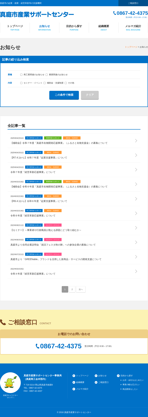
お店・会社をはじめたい (133, 380)
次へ (81, 289)
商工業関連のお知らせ (32, 74)
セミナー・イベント (31, 83)
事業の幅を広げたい (131, 384)
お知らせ (102, 375)
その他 (69, 83)
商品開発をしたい (130, 389)
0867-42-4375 (61, 346)
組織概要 (80, 382)
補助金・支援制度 (53, 83)
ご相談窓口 (133, 3)
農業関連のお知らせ (57, 74)
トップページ (131, 47)
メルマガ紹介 (82, 389)
